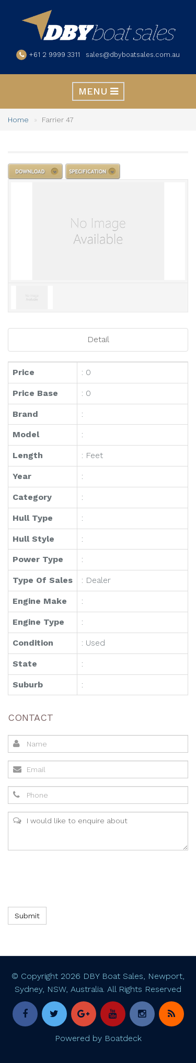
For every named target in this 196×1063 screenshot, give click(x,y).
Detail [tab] (98, 339)
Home (18, 119)
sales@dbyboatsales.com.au (133, 55)
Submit (27, 916)
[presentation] (86, 878)
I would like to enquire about (98, 831)
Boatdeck (123, 1038)
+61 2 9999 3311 (54, 55)
